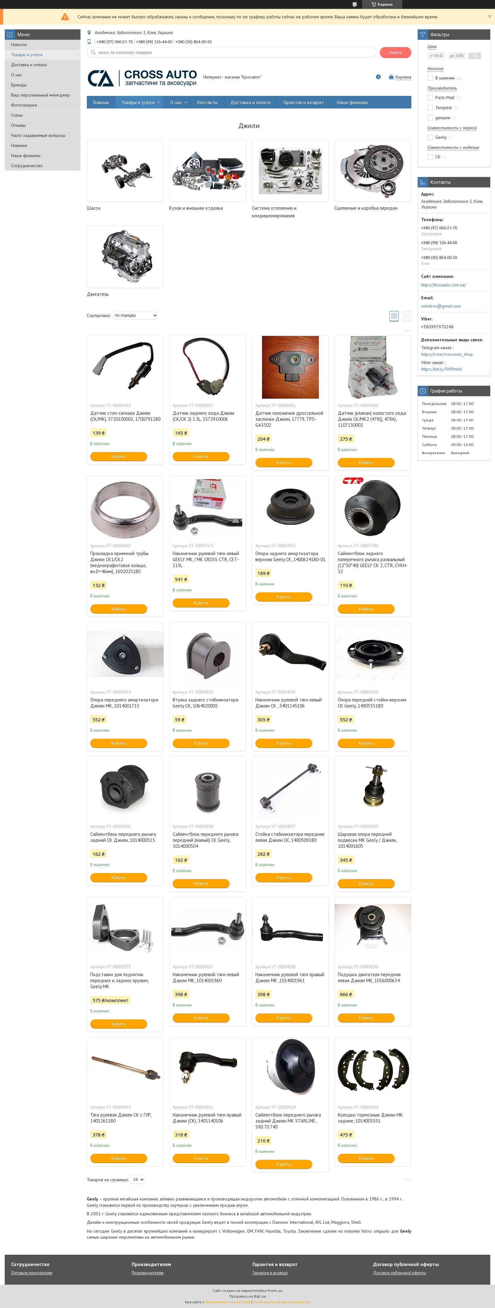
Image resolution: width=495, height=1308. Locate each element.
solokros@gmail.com (441, 306)
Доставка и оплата (29, 64)
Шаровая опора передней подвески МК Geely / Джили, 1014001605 (367, 840)
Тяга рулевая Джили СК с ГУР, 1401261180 (120, 1118)
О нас (16, 75)
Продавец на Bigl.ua (247, 1296)
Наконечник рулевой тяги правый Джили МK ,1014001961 (289, 977)
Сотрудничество (27, 165)
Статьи (17, 115)
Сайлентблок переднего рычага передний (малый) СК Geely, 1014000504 (205, 840)
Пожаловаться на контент (227, 1301)
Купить (118, 456)
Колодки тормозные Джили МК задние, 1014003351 (370, 1118)
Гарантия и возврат (303, 102)
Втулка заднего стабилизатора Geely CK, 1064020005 (205, 703)
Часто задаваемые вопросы (38, 135)
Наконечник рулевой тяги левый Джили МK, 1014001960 (206, 977)
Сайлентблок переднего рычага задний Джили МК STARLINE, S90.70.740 (288, 1121)
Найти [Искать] (396, 52)
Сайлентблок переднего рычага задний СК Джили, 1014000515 (123, 837)
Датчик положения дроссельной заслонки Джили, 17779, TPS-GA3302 (289, 419)
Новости (19, 44)
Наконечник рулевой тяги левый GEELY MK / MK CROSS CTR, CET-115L (206, 559)
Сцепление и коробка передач (365, 208)
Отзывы (18, 125)
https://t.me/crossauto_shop (447, 354)
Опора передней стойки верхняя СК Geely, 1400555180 (372, 703)
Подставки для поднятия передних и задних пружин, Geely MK (119, 980)
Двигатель (98, 294)
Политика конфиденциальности (281, 1301)
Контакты (207, 102)
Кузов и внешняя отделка (196, 208)
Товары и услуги (27, 54)
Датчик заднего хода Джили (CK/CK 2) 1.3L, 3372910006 (203, 416)
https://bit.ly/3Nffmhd (441, 369)
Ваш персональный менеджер (40, 95)
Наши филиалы (25, 155)
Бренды (19, 85)
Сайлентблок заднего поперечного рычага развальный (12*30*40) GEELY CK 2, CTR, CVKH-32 (373, 562)
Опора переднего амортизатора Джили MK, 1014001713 (124, 703)
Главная (101, 102)
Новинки (19, 145)
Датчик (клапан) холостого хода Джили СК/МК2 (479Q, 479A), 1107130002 (372, 419)
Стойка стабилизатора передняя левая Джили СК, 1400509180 (289, 837)
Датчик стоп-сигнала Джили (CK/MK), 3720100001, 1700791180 (125, 416)
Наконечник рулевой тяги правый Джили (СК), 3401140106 (207, 1118)
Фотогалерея (24, 105)
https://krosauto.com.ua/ (443, 285)
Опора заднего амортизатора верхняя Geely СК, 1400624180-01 (290, 556)
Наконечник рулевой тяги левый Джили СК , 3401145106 (288, 703)
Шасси (93, 208)
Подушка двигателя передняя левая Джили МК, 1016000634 (369, 977)
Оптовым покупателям (31, 1273)
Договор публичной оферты (399, 1273)
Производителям (148, 1273)
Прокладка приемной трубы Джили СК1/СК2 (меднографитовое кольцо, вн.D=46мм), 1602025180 (119, 562)
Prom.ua (275, 1290)
